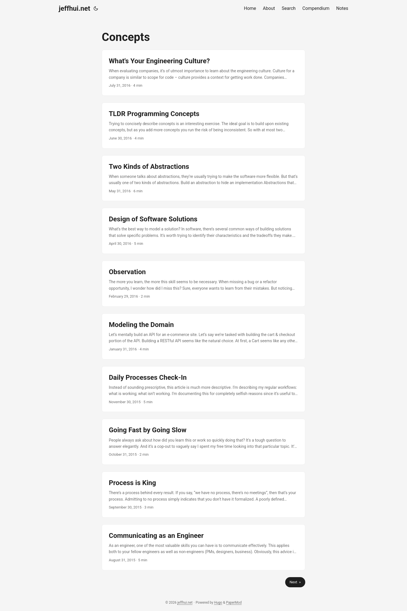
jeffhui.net (74, 8)
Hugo (218, 603)
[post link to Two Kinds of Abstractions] (203, 178)
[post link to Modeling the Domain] (203, 336)
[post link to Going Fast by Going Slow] (203, 441)
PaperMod (234, 603)
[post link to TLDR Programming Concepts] (203, 125)
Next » (295, 582)
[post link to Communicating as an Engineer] (203, 547)
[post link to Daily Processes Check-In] (203, 389)
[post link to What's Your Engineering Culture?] (203, 72)
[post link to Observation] (203, 283)
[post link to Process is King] (203, 494)
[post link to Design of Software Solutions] (203, 231)
